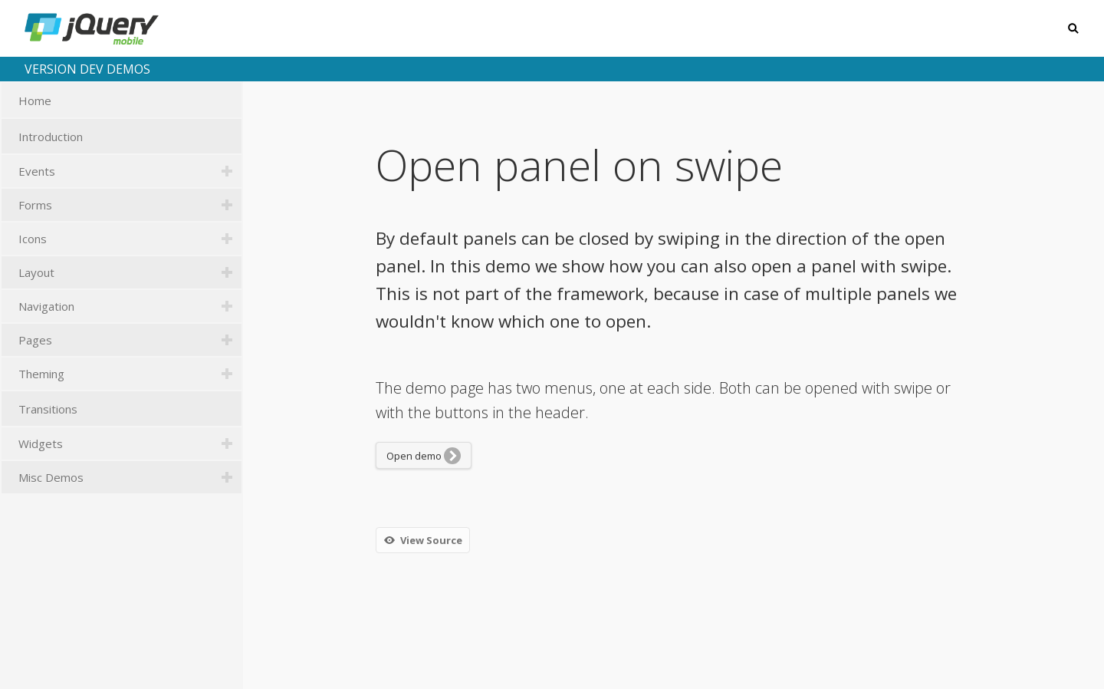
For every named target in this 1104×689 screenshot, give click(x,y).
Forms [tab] (130, 204)
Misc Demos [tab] (130, 477)
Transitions (130, 409)
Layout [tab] (130, 272)
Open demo (423, 455)
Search (1071, 28)
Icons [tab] (130, 238)
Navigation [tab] (130, 306)
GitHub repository (1031, 660)
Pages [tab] (130, 339)
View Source (421, 540)
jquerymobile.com (895, 660)
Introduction (130, 137)
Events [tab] (130, 171)
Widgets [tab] (130, 443)
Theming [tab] (130, 373)
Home (130, 101)
